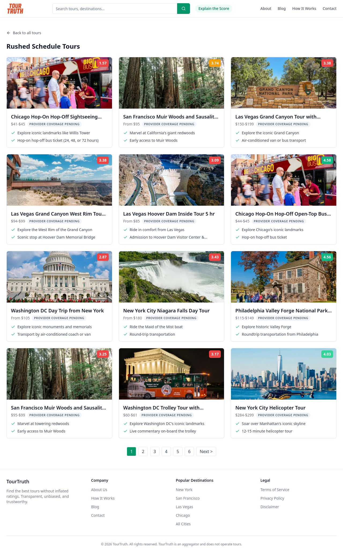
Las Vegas (184, 506)
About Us (99, 489)
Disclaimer (269, 506)
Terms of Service (274, 489)
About (265, 8)
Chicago (183, 515)
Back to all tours (23, 32)
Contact (330, 8)
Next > (206, 451)
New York (184, 489)
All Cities (183, 523)
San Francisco (188, 498)
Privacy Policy (272, 498)
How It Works (304, 8)
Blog (282, 8)
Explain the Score (214, 8)
